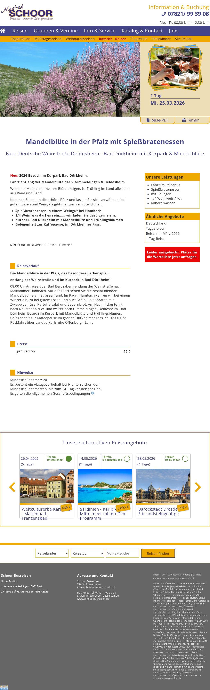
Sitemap (197, 574)
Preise (52, 245)
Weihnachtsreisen (80, 39)
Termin (191, 120)
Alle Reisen (183, 39)
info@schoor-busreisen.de (102, 595)
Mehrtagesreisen (48, 39)
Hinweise (65, 245)
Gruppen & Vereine (56, 31)
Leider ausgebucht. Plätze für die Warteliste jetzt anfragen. (172, 254)
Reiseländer (161, 39)
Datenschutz (174, 574)
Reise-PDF (158, 120)
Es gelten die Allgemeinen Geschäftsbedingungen (52, 393)
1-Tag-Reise (155, 238)
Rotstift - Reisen (113, 39)
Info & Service (99, 31)
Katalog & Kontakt (142, 31)
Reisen (20, 31)
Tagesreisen (20, 39)
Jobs (174, 31)
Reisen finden (158, 553)
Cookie (186, 574)
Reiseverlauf (36, 245)
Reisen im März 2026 (163, 233)
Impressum (159, 574)
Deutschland (156, 223)
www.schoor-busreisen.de (93, 599)
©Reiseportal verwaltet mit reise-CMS (174, 578)
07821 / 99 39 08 (105, 592)
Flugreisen (139, 39)
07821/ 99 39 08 (188, 13)
